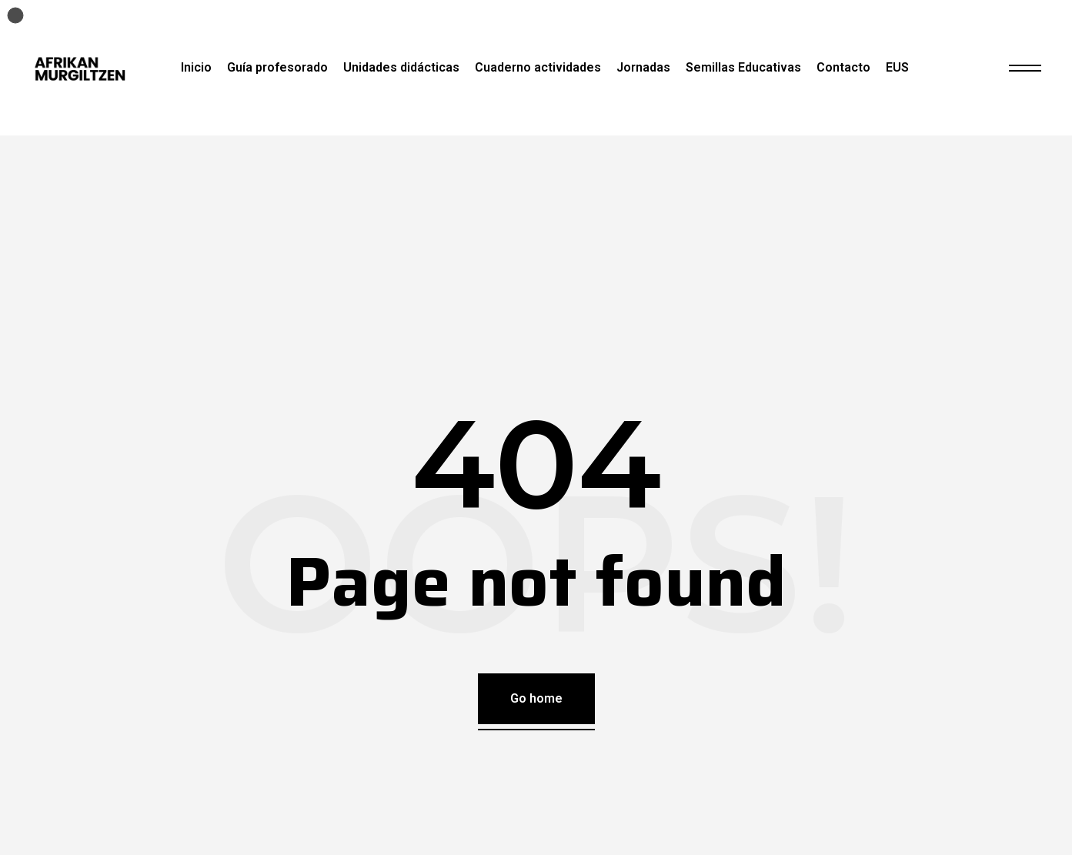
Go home (536, 698)
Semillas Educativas (743, 67)
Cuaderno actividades (538, 67)
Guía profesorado (277, 67)
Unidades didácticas (401, 67)
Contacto (843, 67)
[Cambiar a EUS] (897, 67)
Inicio (196, 67)
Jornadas (643, 67)
